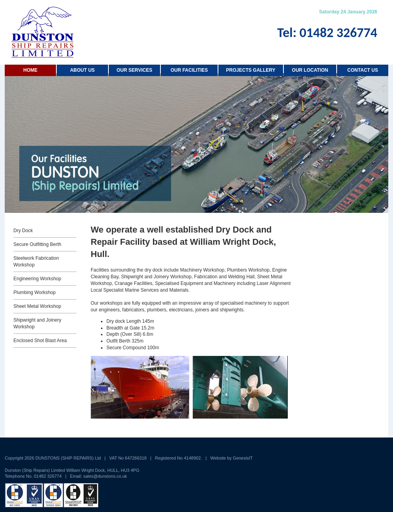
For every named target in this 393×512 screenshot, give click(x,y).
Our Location (310, 70)
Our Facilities (189, 70)
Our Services (134, 70)
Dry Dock (23, 230)
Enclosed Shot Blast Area (40, 340)
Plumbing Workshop (34, 292)
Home (30, 70)
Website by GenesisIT (231, 458)
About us (82, 70)
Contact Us (362, 70)
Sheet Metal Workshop (37, 306)
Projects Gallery (251, 70)
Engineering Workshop (37, 278)
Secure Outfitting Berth (37, 244)
